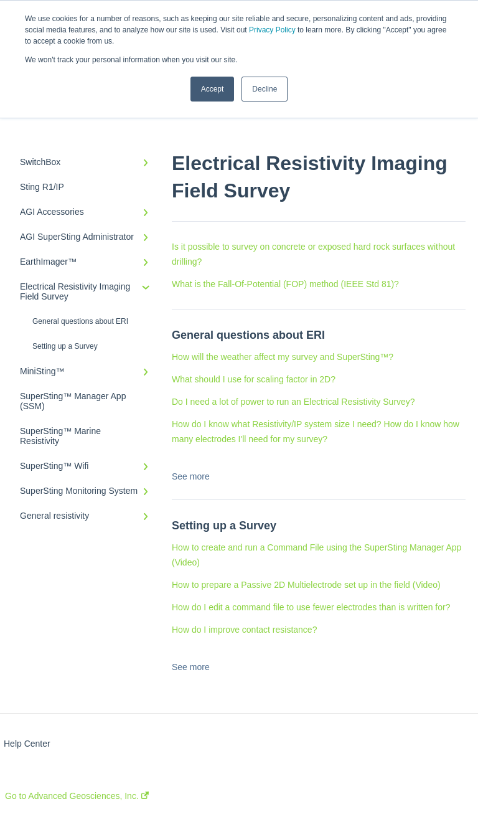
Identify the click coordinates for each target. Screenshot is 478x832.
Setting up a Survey (65, 346)
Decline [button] (264, 89)
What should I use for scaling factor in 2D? (253, 379)
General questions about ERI (80, 321)
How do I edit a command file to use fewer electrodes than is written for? (311, 607)
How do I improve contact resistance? (244, 630)
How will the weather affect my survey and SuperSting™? (282, 357)
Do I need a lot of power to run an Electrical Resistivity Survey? (293, 402)
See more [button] (191, 476)
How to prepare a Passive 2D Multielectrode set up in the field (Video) (306, 585)
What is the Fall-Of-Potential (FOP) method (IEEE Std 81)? (285, 284)
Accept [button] (212, 89)
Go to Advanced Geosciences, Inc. (77, 796)
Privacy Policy (272, 30)
